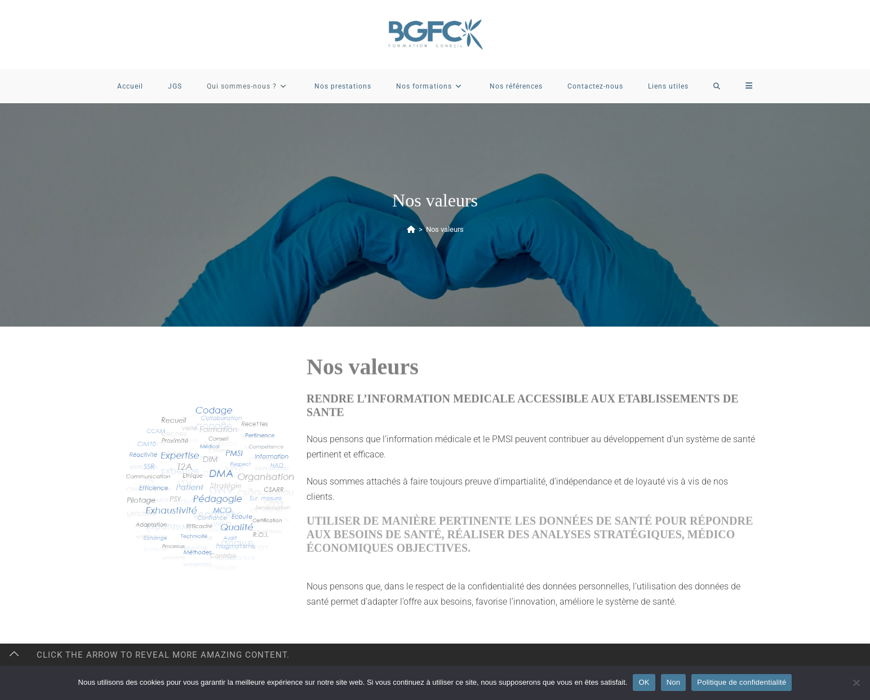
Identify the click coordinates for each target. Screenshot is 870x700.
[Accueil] (411, 229)
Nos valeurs (445, 229)
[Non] (856, 682)
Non (674, 682)
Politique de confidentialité (741, 682)
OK (643, 682)
